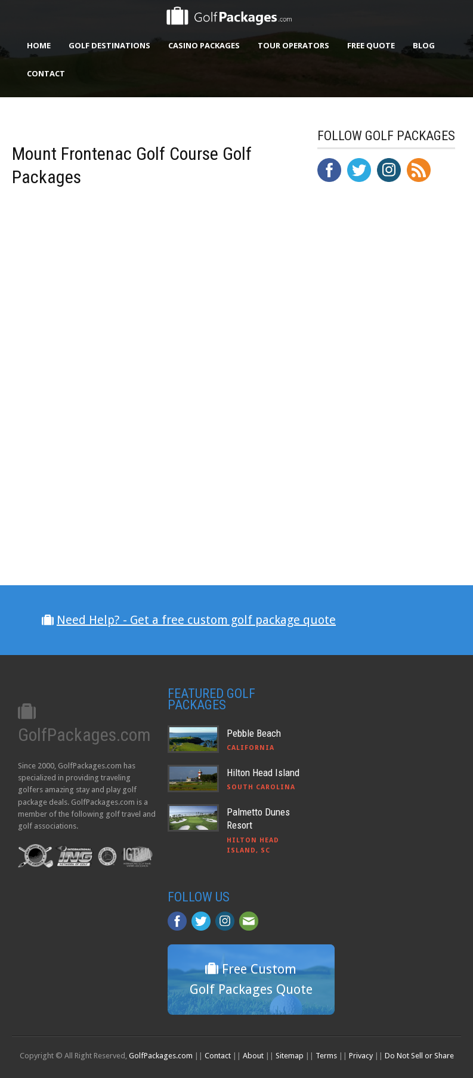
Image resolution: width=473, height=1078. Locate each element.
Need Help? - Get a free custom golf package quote (196, 620)
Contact (46, 73)
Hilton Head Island (263, 773)
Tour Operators (293, 45)
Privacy (361, 1055)
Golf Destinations (109, 45)
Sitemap (290, 1055)
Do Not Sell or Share (419, 1055)
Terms (326, 1055)
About (253, 1055)
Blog (424, 45)
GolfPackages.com (161, 1055)
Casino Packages (204, 45)
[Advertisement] (395, 438)
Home (39, 45)
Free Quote (371, 45)
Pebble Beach (254, 733)
